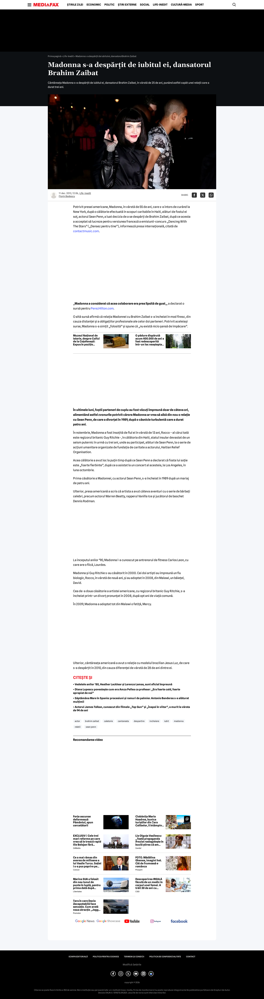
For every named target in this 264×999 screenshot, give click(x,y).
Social (145, 4)
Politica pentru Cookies (106, 956)
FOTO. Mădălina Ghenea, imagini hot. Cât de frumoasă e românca (148, 862)
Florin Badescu (67, 196)
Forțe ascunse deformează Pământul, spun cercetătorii (83, 821)
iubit (166, 721)
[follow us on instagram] (155, 922)
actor (77, 721)
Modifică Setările (132, 964)
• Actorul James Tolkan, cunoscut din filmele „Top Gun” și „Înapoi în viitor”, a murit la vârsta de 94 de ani (131, 708)
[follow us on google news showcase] (108, 922)
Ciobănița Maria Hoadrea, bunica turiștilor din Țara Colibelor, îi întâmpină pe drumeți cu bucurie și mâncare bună (149, 821)
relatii (78, 726)
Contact (190, 956)
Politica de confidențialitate (165, 956)
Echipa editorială (78, 956)
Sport (199, 4)
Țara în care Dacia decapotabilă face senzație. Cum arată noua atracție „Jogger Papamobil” (87, 905)
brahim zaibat (92, 721)
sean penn (91, 726)
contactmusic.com (86, 231)
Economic (94, 4)
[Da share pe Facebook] (194, 195)
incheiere (154, 721)
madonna (179, 721)
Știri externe (127, 4)
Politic (109, 4)
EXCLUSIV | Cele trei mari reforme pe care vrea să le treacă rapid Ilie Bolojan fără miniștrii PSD (87, 840)
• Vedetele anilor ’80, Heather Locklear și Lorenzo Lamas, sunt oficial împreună (122, 684)
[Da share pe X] (202, 195)
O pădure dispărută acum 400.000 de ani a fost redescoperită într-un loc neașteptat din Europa (149, 340)
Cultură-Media (181, 4)
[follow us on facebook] (179, 921)
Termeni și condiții (134, 956)
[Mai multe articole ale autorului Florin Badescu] (53, 195)
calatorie (108, 721)
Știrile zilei (75, 4)
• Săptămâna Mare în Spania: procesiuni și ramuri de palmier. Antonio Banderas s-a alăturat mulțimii (131, 700)
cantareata (123, 721)
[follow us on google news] (85, 922)
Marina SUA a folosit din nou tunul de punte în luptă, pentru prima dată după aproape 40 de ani (87, 883)
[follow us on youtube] (132, 922)
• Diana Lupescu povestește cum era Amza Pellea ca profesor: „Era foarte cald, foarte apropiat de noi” (126, 691)
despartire (139, 721)
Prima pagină (54, 56)
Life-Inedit (160, 4)
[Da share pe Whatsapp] (211, 195)
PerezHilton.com (102, 308)
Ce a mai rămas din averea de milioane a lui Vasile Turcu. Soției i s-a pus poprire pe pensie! (87, 862)
